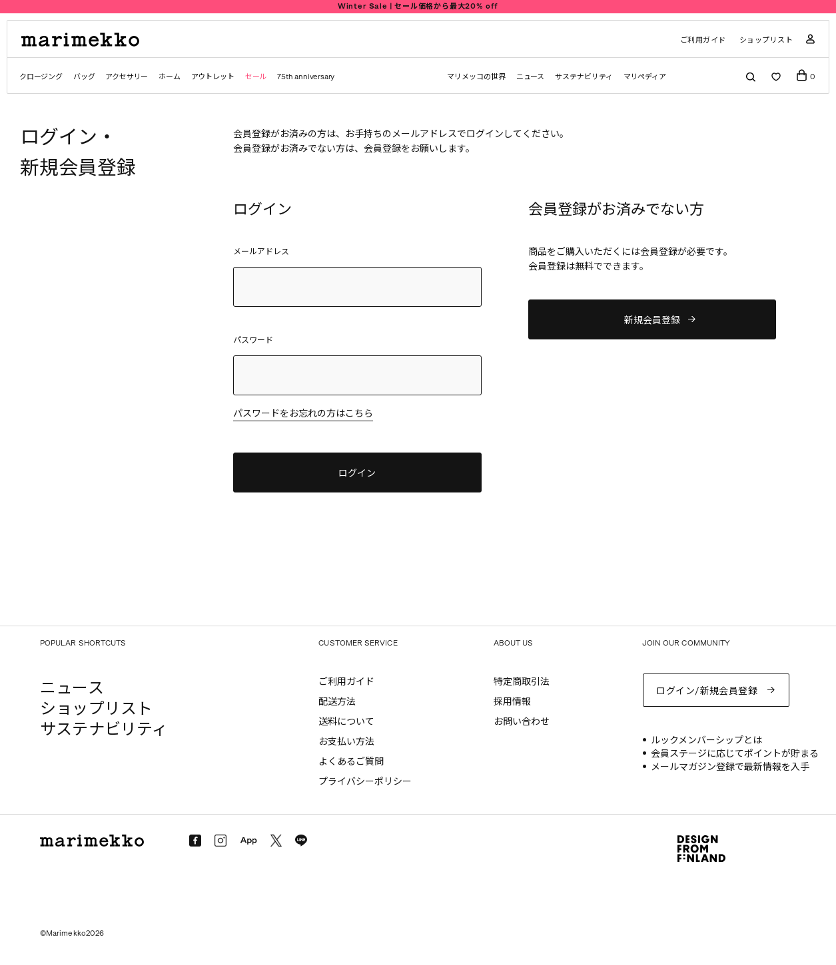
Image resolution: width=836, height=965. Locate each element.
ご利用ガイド (703, 40)
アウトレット (212, 77)
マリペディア (645, 77)
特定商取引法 (522, 681)
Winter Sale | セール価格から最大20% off (418, 6)
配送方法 (337, 701)
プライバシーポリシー (365, 781)
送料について (346, 721)
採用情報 (512, 701)
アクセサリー (126, 77)
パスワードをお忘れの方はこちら (303, 414)
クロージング (41, 77)
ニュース (530, 77)
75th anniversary (305, 77)
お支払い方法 (346, 741)
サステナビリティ (583, 77)
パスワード (253, 340)
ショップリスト (766, 40)
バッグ (84, 77)
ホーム (169, 77)
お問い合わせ (522, 721)
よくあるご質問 (351, 761)
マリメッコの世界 (476, 77)
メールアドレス (261, 251)
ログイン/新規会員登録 (706, 691)
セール (255, 77)
